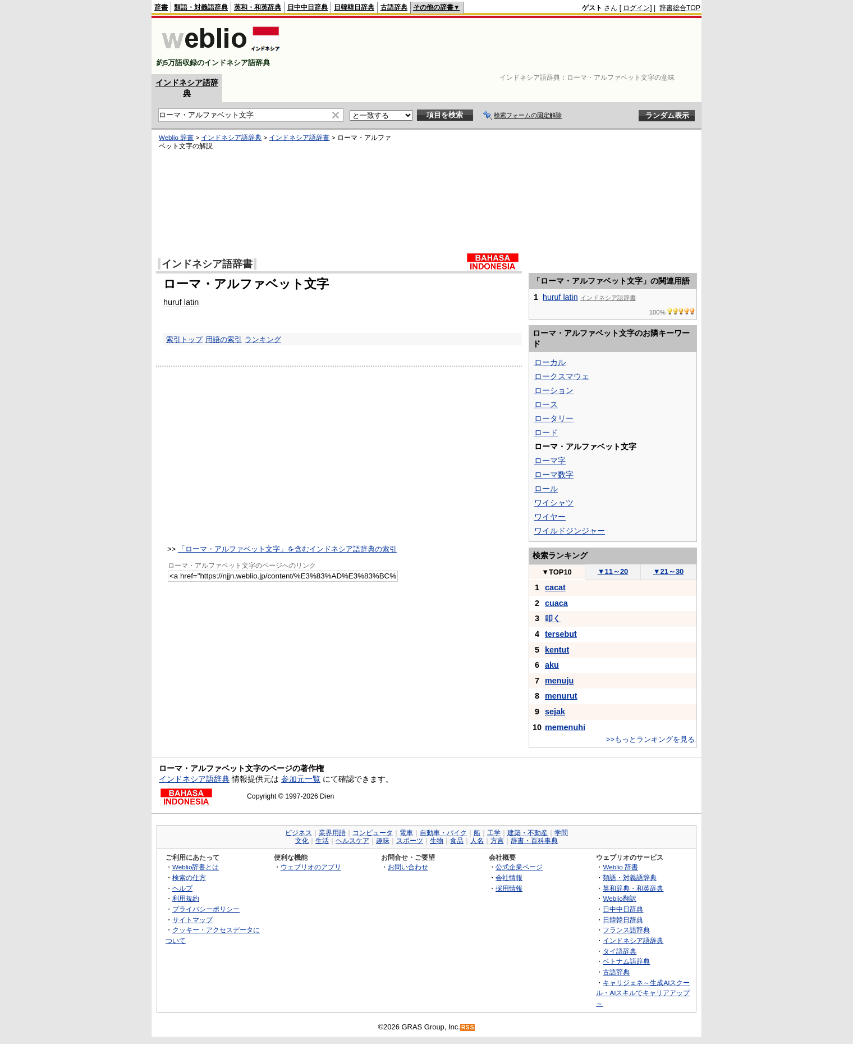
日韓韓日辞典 (354, 7)
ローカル (550, 362)
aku (552, 664)
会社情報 (509, 877)
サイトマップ (192, 919)
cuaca (556, 603)
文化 (302, 840)
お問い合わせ (408, 866)
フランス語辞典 (626, 929)
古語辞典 (393, 7)
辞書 (161, 7)
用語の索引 (223, 339)
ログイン (636, 8)
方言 (497, 840)
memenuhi (565, 727)
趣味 (382, 840)
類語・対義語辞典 (201, 7)
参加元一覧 (300, 778)
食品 (457, 840)
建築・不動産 (527, 832)
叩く (553, 618)
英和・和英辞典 (257, 7)
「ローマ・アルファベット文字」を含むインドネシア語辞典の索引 (287, 549)
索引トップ (184, 339)
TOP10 (557, 572)
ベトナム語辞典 (626, 961)
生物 (436, 840)
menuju (559, 680)
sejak (555, 711)
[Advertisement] (496, 46)
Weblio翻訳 (619, 898)
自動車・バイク (443, 832)
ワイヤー (550, 516)
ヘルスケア (352, 840)
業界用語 (332, 832)
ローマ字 (550, 460)
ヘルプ (182, 888)
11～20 (613, 571)
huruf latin (181, 302)
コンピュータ (372, 832)
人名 (477, 840)
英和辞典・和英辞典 (633, 888)
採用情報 (509, 888)
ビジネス (298, 832)
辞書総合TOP (679, 8)
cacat (555, 587)
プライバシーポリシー (206, 909)
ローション (554, 390)
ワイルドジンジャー (569, 530)
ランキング (263, 339)
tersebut (561, 634)
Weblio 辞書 (176, 137)
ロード (546, 432)
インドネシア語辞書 (299, 137)
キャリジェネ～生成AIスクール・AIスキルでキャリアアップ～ (643, 993)
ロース (546, 404)
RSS (468, 1027)
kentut (557, 649)
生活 (322, 840)
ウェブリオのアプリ (311, 866)
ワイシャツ (554, 502)
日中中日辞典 (307, 7)
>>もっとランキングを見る (650, 739)
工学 (494, 832)
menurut (561, 695)
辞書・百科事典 (534, 840)
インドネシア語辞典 (231, 137)
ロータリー (554, 418)
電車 (406, 832)
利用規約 (185, 898)
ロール (546, 488)
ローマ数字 (554, 474)
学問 (561, 832)
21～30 (668, 571)
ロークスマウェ (561, 376)
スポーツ (409, 840)
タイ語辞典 (619, 951)
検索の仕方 (189, 877)
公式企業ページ (519, 866)
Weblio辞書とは (195, 866)
